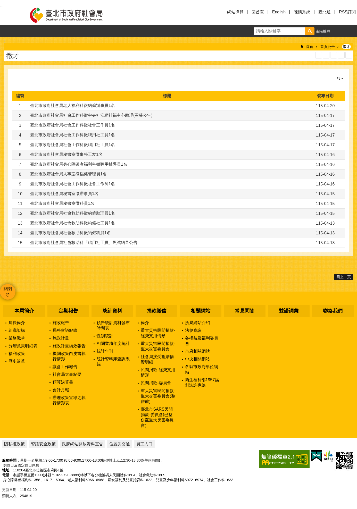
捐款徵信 (156, 310)
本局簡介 (24, 310)
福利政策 (17, 353)
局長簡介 (17, 322)
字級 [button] (339, 31)
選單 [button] (10, 15)
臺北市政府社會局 (72, 15)
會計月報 (61, 390)
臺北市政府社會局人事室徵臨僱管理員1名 (68, 174)
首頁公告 (327, 47)
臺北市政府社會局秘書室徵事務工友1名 (66, 154)
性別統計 (105, 336)
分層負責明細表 (23, 346)
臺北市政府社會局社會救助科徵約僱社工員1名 (72, 223)
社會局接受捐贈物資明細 (157, 359)
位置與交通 (119, 444)
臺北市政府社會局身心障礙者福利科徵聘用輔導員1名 (78, 164)
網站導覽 (235, 12)
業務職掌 (17, 338)
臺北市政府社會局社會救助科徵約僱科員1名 (70, 233)
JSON (333, 55)
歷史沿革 (17, 361)
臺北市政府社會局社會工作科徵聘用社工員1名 (72, 135)
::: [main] (5, 41)
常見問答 (244, 310)
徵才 (346, 47)
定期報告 (68, 310)
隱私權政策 (14, 444)
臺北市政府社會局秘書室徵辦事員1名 (64, 193)
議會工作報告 (65, 366)
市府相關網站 (197, 351)
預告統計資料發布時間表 (113, 325)
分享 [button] (351, 31)
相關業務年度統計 (113, 343)
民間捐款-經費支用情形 (158, 372)
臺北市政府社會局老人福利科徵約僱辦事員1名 (72, 105)
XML (326, 55)
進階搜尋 (323, 31)
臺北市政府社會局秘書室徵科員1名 (62, 203)
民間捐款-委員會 (156, 383)
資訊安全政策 (43, 444)
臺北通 (324, 12)
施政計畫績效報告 (69, 346)
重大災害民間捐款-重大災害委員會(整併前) (158, 396)
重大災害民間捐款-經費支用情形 (158, 333)
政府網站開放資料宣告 (82, 444)
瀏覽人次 (9, 496)
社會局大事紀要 (67, 374)
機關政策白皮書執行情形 (69, 356)
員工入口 (144, 444)
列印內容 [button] (341, 55)
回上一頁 (343, 277)
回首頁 (258, 12)
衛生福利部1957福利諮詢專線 (202, 382)
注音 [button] (348, 55)
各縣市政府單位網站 (201, 369)
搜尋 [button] (309, 31)
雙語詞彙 (288, 310)
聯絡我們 (333, 310)
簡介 (145, 322)
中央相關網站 (197, 359)
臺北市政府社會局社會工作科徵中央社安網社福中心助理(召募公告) (91, 115)
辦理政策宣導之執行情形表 (69, 400)
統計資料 (112, 310)
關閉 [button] (340, 78)
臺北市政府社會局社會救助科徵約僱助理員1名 (72, 213)
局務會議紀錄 (65, 330)
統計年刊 (105, 351)
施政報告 (61, 322)
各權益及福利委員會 (201, 341)
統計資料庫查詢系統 (113, 362)
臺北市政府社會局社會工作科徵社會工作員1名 (72, 125)
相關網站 (200, 310)
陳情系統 (302, 12)
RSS (318, 55)
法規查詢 (193, 330)
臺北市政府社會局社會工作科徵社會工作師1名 (72, 184)
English (279, 12)
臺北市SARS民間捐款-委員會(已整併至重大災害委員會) (157, 417)
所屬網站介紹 (197, 322)
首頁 (309, 47)
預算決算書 (63, 382)
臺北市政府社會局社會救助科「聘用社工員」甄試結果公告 (83, 242)
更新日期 (9, 490)
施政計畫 (61, 338)
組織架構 (17, 330)
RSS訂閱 (347, 12)
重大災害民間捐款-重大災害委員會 (158, 346)
